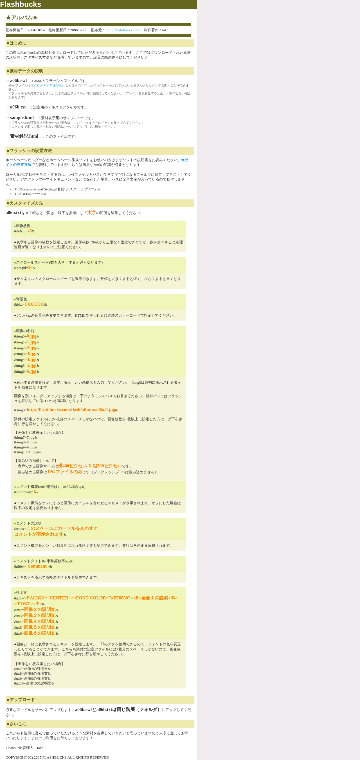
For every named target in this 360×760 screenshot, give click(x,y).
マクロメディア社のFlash (48, 85)
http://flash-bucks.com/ (122, 30)
